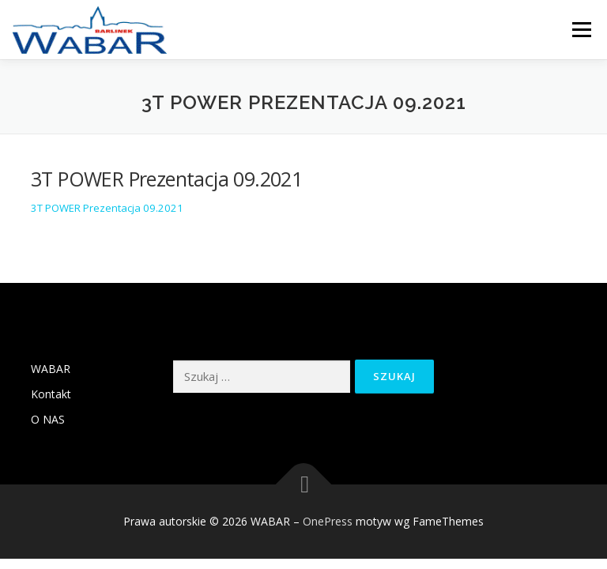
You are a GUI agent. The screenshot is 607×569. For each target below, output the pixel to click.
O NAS (48, 419)
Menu (581, 29)
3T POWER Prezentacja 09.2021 (107, 208)
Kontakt (51, 393)
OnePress (328, 521)
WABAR (50, 368)
